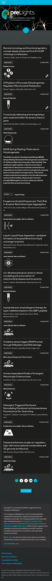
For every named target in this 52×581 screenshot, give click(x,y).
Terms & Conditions (9, 557)
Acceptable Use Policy (10, 560)
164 (30, 480)
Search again (26, 491)
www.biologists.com (11, 543)
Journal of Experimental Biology (21, 524)
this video (9, 537)
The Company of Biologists (12, 563)
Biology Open (21, 526)
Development (26, 521)
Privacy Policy (7, 553)
